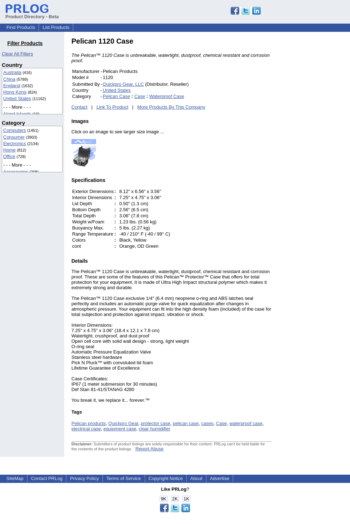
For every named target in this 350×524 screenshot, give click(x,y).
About (196, 478)
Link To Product (112, 107)
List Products (55, 27)
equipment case (120, 428)
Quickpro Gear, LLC (123, 84)
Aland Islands (17, 114)
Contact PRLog (46, 478)
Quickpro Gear (123, 423)
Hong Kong (14, 92)
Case (139, 96)
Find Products (20, 27)
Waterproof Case (166, 96)
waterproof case (245, 423)
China (9, 79)
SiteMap (15, 478)
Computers (14, 130)
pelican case (186, 423)
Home (9, 150)
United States (17, 98)
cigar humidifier (154, 428)
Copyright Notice (166, 478)
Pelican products (88, 423)
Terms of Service (123, 478)
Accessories (15, 171)
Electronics (14, 143)
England (11, 85)
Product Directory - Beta (32, 14)
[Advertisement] (323, 144)
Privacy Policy (84, 478)
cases (207, 423)
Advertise (219, 478)
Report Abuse (149, 448)
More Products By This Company (171, 107)
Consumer (14, 137)
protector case (155, 423)
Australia (12, 72)
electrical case (86, 428)
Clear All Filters (17, 53)
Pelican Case (116, 96)
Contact (79, 107)
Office (9, 156)
